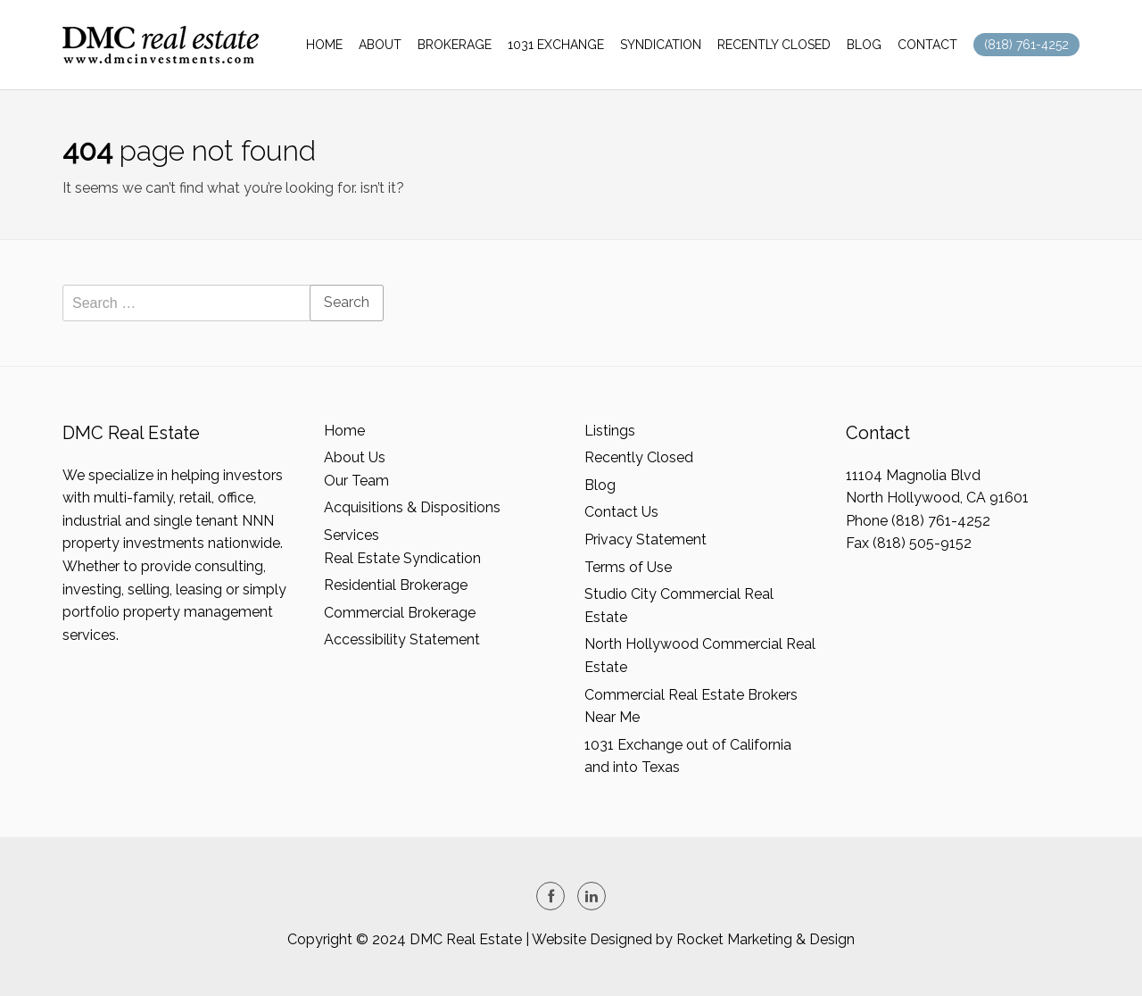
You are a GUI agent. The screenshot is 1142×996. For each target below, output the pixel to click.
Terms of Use (628, 567)
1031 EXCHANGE (556, 44)
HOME (324, 44)
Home (344, 430)
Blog (600, 485)
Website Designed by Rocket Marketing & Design (693, 939)
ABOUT (380, 44)
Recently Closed (638, 457)
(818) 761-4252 (1026, 44)
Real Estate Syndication (402, 558)
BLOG (864, 44)
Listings (609, 430)
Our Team (356, 480)
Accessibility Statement (402, 639)
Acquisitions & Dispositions (412, 507)
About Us (354, 457)
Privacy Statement (645, 539)
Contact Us (621, 511)
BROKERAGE (455, 44)
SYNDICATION (660, 44)
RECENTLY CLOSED (774, 44)
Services (351, 535)
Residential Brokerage (396, 585)
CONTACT (927, 44)
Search (346, 302)
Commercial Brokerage (400, 612)
